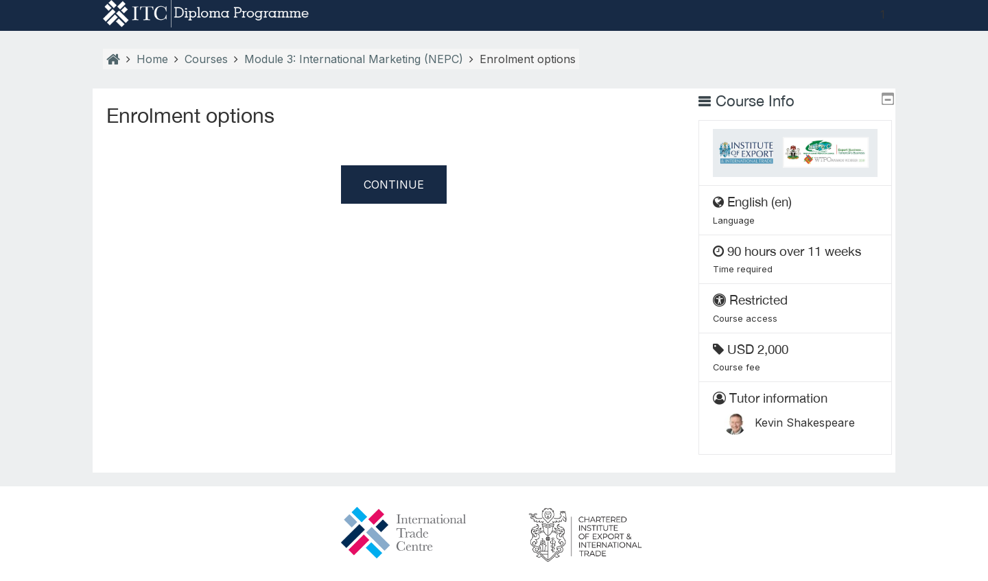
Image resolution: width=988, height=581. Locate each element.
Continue (394, 184)
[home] (206, 13)
